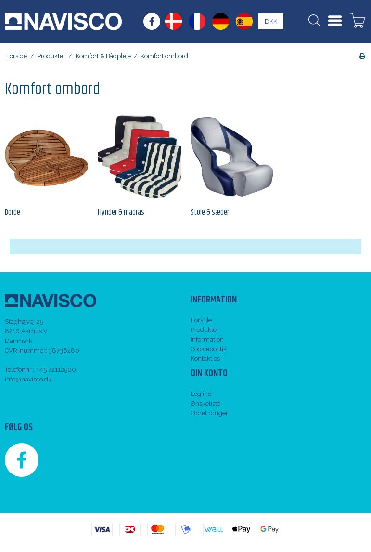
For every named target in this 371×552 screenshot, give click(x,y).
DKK (271, 21)
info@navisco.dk (28, 379)
